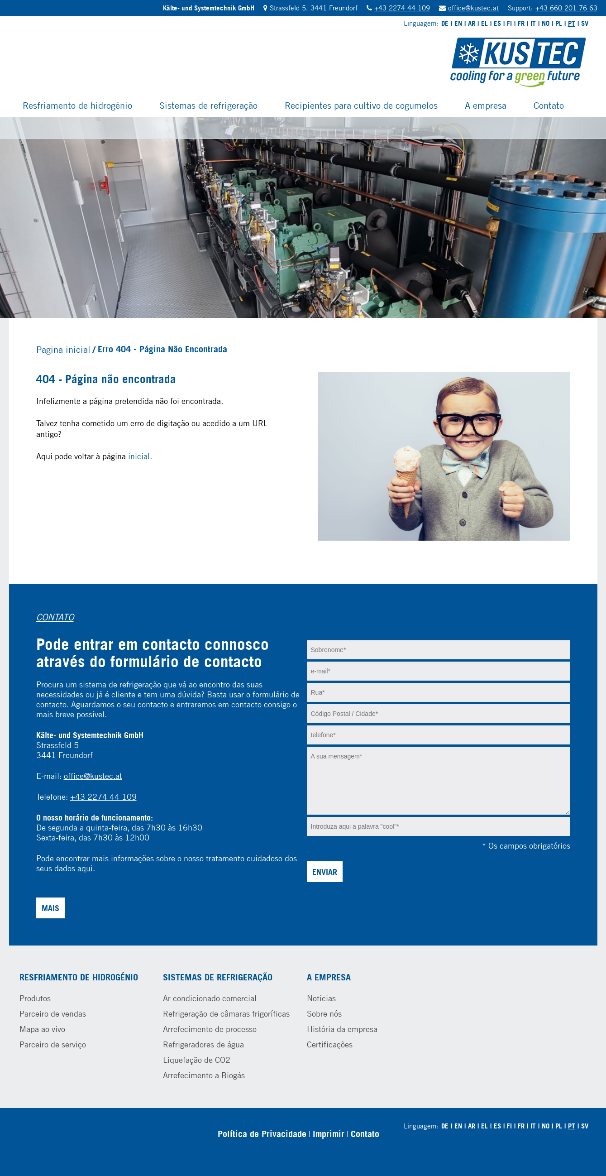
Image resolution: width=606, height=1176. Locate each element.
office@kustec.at (473, 8)
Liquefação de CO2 (196, 1060)
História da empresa (342, 1029)
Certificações (330, 1044)
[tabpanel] (303, 217)
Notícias (321, 998)
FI (509, 23)
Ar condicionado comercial (210, 998)
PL (558, 23)
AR (471, 23)
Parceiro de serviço (52, 1044)
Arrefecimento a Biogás (204, 1075)
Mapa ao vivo (42, 1029)
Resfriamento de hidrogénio (77, 105)
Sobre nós (324, 1013)
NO (545, 23)
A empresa (485, 105)
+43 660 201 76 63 (566, 8)
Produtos (35, 998)
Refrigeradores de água (203, 1044)
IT (533, 23)
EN (458, 23)
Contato (549, 105)
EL (484, 23)
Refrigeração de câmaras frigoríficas (226, 1013)
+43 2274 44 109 (402, 8)
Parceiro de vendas (52, 1013)
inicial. (140, 456)
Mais (50, 908)
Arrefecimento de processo (210, 1029)
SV (584, 23)
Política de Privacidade (262, 1133)
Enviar (324, 872)
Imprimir (328, 1133)
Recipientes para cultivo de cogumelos (361, 105)
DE (445, 23)
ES (497, 23)
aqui (85, 868)
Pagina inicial (63, 349)
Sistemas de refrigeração (208, 105)
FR (521, 23)
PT (571, 23)
